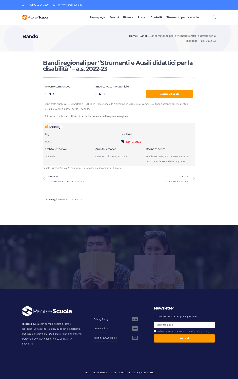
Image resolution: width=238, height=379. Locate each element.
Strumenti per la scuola (182, 17)
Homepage (97, 17)
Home (133, 36)
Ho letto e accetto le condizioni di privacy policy (183, 331)
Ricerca (128, 17)
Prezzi (142, 17)
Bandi (143, 36)
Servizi (114, 17)
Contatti (156, 17)
